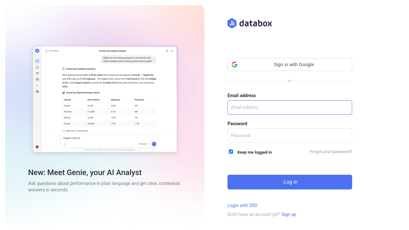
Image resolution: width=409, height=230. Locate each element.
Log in (289, 182)
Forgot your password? (331, 151)
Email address (242, 95)
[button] (290, 64)
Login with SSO (243, 205)
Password (237, 123)
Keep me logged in (250, 152)
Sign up (289, 214)
